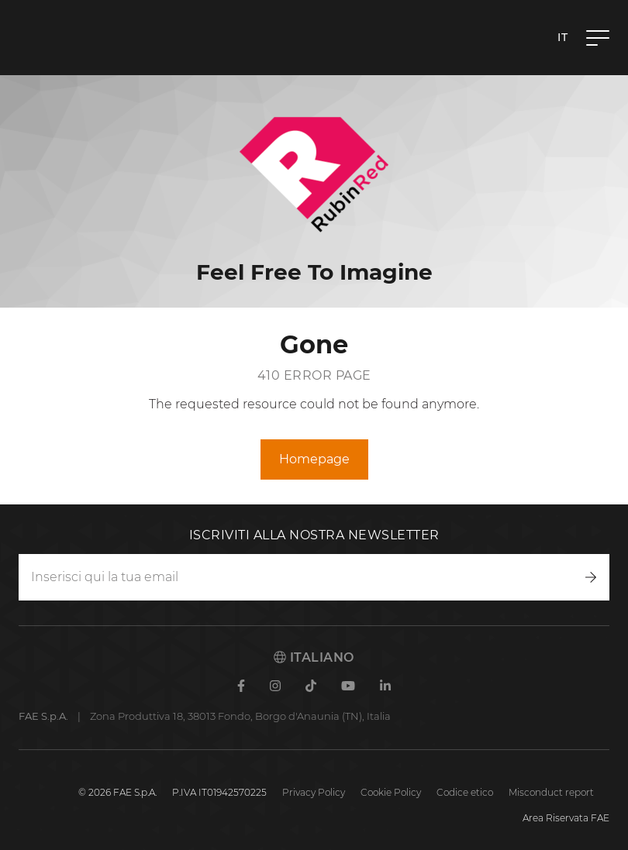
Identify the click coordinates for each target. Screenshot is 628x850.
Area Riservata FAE (566, 818)
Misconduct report (551, 792)
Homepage (314, 459)
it (562, 37)
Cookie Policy (391, 792)
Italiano (314, 657)
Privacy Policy (313, 792)
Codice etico (464, 792)
